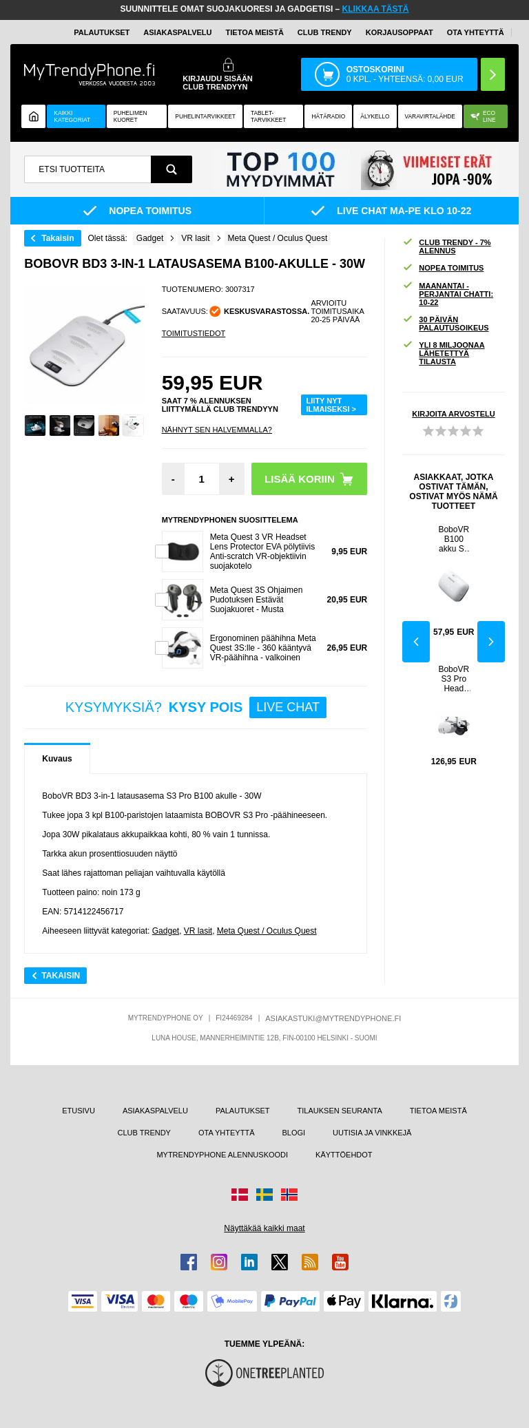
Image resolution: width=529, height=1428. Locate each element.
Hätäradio (328, 116)
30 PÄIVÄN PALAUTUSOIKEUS (445, 323)
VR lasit (198, 931)
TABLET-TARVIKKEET (268, 116)
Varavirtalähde (430, 116)
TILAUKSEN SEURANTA (340, 1110)
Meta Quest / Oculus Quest (267, 931)
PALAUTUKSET (101, 32)
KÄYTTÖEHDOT (344, 1155)
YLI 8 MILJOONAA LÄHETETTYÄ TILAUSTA (443, 353)
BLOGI (293, 1132)
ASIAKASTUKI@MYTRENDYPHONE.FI (333, 1018)
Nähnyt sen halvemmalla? (217, 430)
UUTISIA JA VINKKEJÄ (372, 1132)
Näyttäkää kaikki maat (264, 1228)
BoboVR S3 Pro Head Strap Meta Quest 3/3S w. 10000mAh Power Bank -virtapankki (453, 678)
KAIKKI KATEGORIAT (72, 116)
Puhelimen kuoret (130, 116)
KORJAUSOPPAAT (399, 32)
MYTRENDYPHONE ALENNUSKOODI (222, 1155)
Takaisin (57, 238)
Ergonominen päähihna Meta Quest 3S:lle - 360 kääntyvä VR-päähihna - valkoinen (263, 647)
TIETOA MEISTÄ (255, 32)
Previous (416, 641)
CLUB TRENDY (144, 1132)
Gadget (165, 931)
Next (491, 641)
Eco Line (483, 116)
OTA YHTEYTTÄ (475, 32)
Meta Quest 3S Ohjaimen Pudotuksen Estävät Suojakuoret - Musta (256, 599)
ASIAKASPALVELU (177, 32)
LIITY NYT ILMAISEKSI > (331, 405)
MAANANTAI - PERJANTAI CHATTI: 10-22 (447, 294)
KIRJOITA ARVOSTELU (453, 414)
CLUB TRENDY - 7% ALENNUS (446, 246)
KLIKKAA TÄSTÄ (375, 9)
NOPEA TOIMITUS (443, 268)
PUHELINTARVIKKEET (205, 116)
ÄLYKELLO (374, 116)
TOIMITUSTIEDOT (194, 333)
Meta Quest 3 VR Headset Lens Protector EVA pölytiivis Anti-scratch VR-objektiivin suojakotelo (262, 551)
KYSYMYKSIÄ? (195, 707)
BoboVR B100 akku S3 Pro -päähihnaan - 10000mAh (453, 539)
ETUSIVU (78, 1110)
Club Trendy (325, 32)
